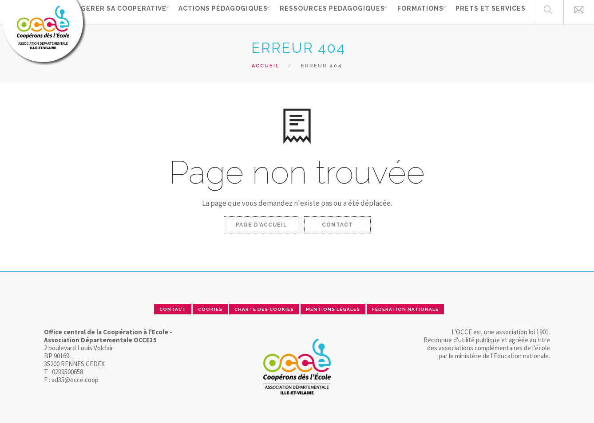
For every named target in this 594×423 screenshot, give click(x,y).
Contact (337, 225)
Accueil (265, 66)
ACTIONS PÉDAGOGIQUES (214, 11)
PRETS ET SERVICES (490, 11)
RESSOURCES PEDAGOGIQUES (326, 11)
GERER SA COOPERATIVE (111, 11)
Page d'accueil (261, 225)
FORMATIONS (417, 11)
